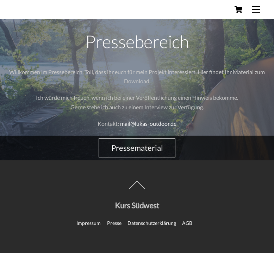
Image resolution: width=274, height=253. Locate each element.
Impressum (88, 223)
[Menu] (256, 9)
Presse (114, 223)
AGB (187, 223)
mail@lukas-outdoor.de (148, 123)
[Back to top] (137, 189)
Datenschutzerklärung (151, 223)
